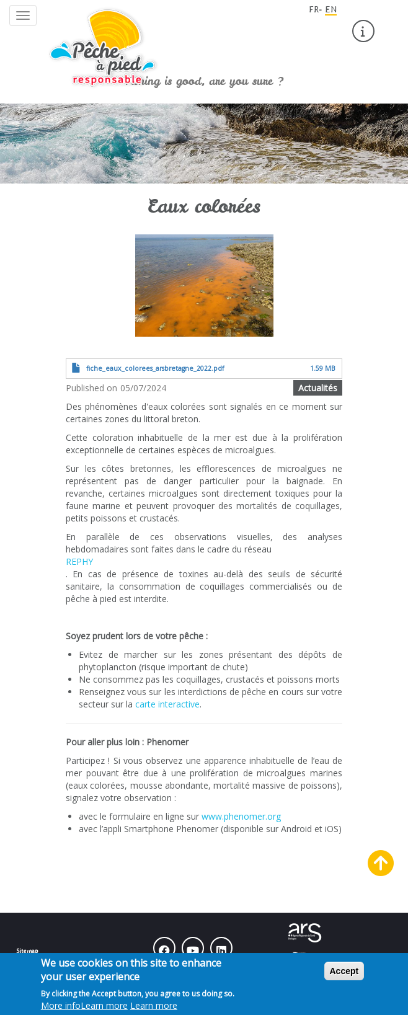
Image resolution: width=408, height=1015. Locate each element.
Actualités (317, 388)
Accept (344, 977)
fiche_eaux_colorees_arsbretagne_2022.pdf (155, 368)
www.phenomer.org (241, 816)
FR (314, 9)
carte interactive (167, 704)
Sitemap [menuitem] (27, 950)
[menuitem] (363, 31)
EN (331, 9)
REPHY (79, 561)
